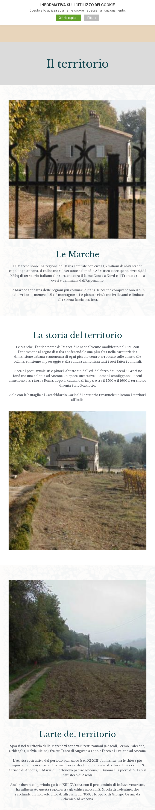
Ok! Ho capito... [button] (68, 17)
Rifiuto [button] (91, 17)
